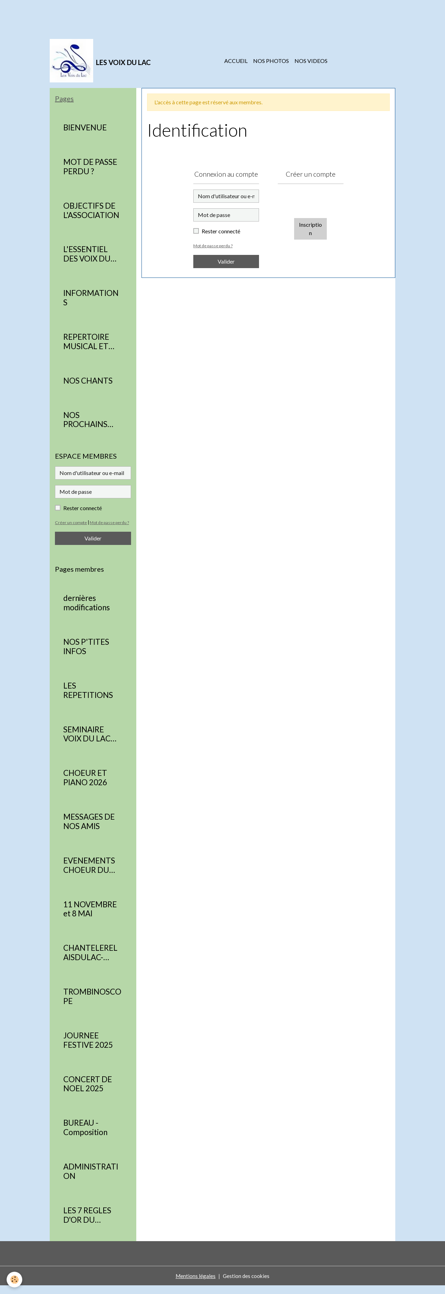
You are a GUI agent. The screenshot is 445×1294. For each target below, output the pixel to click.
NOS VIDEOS (310, 60)
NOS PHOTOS (271, 60)
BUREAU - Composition (85, 1136)
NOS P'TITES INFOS (86, 655)
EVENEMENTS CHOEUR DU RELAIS (89, 874)
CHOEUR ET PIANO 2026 (85, 786)
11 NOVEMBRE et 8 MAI (90, 917)
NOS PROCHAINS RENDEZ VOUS (89, 420)
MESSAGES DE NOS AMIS (89, 830)
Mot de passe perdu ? (213, 245)
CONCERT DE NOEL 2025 (87, 1092)
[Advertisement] (126, 15)
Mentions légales (195, 1284)
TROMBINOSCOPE (92, 1005)
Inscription (310, 228)
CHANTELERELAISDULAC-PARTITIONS (90, 961)
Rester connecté (221, 231)
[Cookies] (15, 1279)
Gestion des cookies (246, 1284)
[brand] (100, 60)
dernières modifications (86, 611)
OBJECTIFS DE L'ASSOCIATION (91, 210)
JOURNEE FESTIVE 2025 (88, 1048)
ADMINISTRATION (90, 1180)
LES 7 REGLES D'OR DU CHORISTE (87, 1223)
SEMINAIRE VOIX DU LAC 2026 (87, 742)
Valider (226, 261)
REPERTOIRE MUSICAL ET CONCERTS (86, 341)
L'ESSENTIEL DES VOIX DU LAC (87, 254)
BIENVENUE (85, 127)
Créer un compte (71, 522)
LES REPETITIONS (88, 699)
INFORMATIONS (91, 298)
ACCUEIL (236, 60)
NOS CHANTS (88, 380)
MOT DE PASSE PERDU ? (90, 167)
